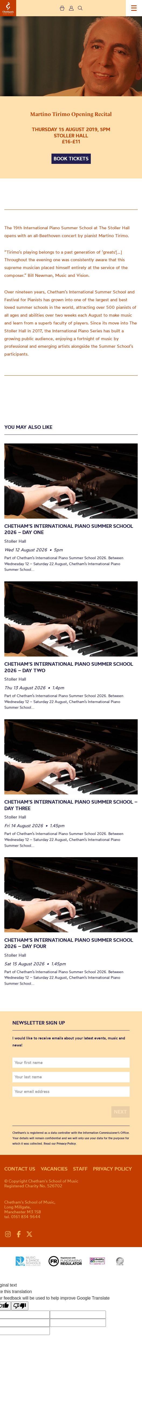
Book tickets (71, 158)
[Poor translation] (19, 1305)
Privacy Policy (66, 1143)
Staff (80, 1169)
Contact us (19, 1169)
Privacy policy (112, 1169)
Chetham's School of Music (8, 8)
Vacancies (54, 1169)
